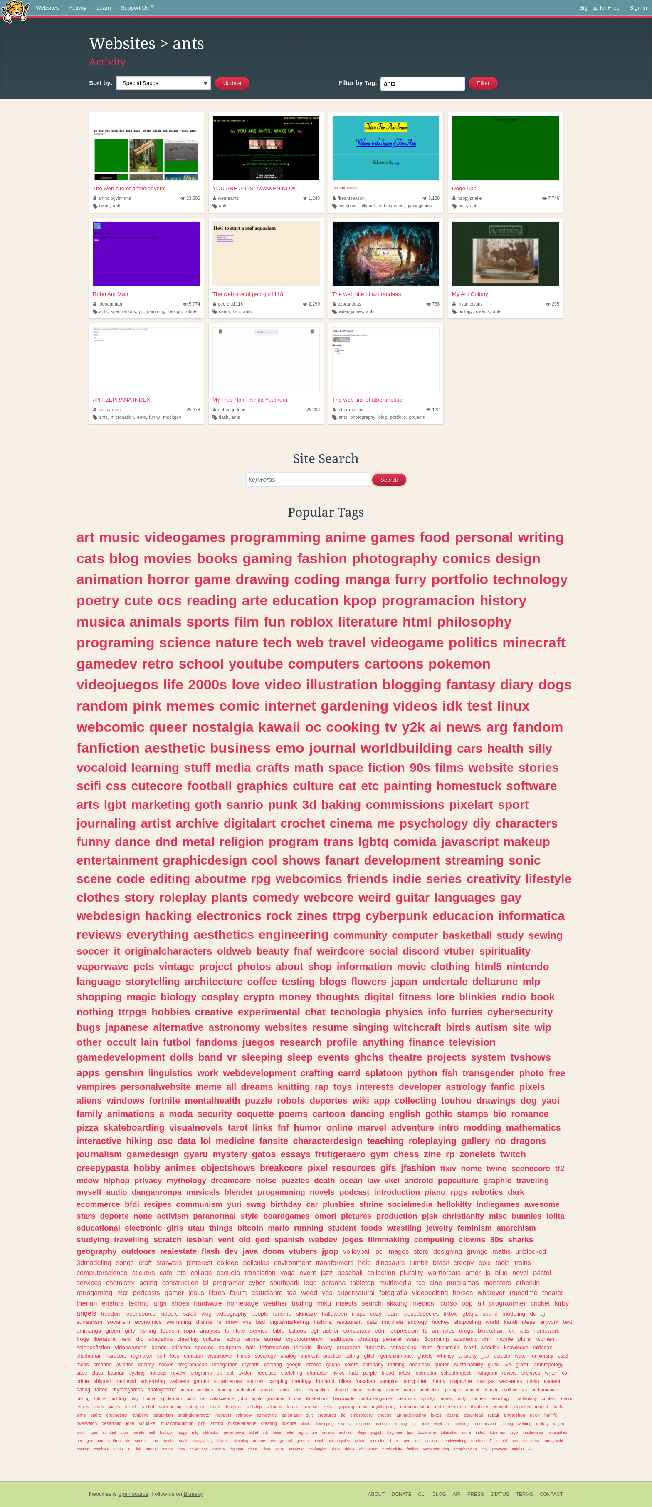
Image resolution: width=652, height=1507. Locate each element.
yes (327, 1292)
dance (133, 841)
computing (434, 1239)
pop (467, 1303)
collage (201, 1272)
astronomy (234, 1027)
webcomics (309, 878)
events (333, 1057)
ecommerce (98, 1204)
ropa (189, 1331)
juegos (258, 1042)
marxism (382, 1423)
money (295, 996)
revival (509, 1373)
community (360, 935)
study (510, 935)
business (240, 748)
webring (524, 1423)
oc (313, 727)
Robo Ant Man (110, 294)
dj (543, 1314)
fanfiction (108, 748)
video (282, 684)
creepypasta (103, 1168)
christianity (463, 1215)
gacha (333, 1365)
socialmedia (410, 1204)
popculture (458, 1180)
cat (347, 786)
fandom (538, 727)
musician (377, 1440)
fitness (415, 996)
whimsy (445, 1356)
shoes (180, 1303)
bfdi (132, 1204)
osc (165, 1141)
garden (202, 1381)
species (204, 1347)
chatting (368, 1339)
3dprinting (436, 1339)
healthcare (341, 1339)
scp (415, 1423)
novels (322, 1192)
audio (116, 1192)
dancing (367, 1114)
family (89, 1114)
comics (466, 558)
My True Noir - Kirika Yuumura (250, 400)
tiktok (450, 1314)
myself (89, 1192)
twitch (513, 1154)
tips (410, 1432)
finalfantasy (525, 1398)
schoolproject (456, 1373)
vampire (389, 1381)
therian (87, 1303)
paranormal (214, 1215)
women (545, 1339)
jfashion (418, 1168)
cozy (376, 1314)
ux (219, 1373)
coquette (255, 1114)
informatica (531, 916)
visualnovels (196, 1127)
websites (286, 1027)
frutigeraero (340, 1154)
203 (313, 409)
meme (209, 1087)
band (210, 1057)
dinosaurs (390, 1262)
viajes (115, 1406)
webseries (510, 1381)
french (131, 1406)
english (405, 1114)
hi (219, 1322)
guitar (412, 897)
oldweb (234, 951)
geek (534, 1415)
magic (141, 996)
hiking (139, 1141)
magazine (461, 1381)
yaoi (550, 1100)
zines (312, 916)
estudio (502, 1356)
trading (302, 1303)
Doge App (464, 188)
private (138, 1432)
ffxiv (448, 1168)
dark (516, 1192)
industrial (246, 1389)
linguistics (170, 1073)
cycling (137, 1373)
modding (482, 1127)
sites (82, 1373)
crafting (317, 1073)
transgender (488, 1073)
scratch (167, 1239)
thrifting (396, 1365)
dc (533, 1314)
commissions (405, 804)
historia (323, 1322)
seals (183, 1440)
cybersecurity (520, 1011)
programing (116, 642)
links (262, 1127)
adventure (412, 1127)
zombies (101, 1449)
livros (338, 1373)
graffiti (522, 1365)
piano (435, 1192)
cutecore (157, 786)
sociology (265, 1356)
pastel (542, 1272)
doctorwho (427, 1432)
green (113, 1331)
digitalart (250, 823)
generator (94, 1440)
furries (467, 1011)
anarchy (468, 1356)
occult (121, 1042)
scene (94, 878)
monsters (497, 1282)
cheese (384, 1415)
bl (205, 1282)
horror (169, 579)
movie (411, 966)
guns (493, 1365)
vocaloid (101, 767)
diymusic (347, 205)
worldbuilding (406, 748)
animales (443, 1331)
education (305, 600)
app (382, 1100)
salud (189, 1314)
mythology (186, 1180)
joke (130, 1423)
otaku (533, 1381)
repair (494, 1415)
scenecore (530, 1168)
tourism (170, 1331)
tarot (238, 1127)
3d (309, 804)
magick (542, 1406)
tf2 (559, 1168)
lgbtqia (469, 1314)
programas (463, 1282)
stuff (197, 767)
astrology (466, 1087)
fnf (283, 1127)
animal (472, 1389)
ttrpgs (132, 1011)
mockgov (172, 417)
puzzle (258, 1100)
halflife (550, 1415)
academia (160, 1339)
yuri (234, 1204)
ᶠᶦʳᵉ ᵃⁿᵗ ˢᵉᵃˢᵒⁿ (345, 188)
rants (284, 1389)
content (549, 1398)
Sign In (638, 8)
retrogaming (94, 1292)
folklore (289, 1423)
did (139, 1339)
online (339, 1127)
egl (314, 1331)
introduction (397, 1192)
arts (88, 804)
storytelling (153, 981)
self (152, 1432)
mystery (230, 1154)
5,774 (191, 303)
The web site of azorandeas (366, 294)
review (178, 1373)
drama (204, 1322)
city (484, 1449)
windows (125, 1100)
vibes (266, 1449)
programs (201, 1373)
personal (484, 537)
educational (98, 1228)
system (488, 1057)
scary (413, 1339)
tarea (292, 1406)
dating (83, 1390)
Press (475, 1494)
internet (290, 706)
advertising (153, 1381)
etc (370, 786)
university (542, 1356)
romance (529, 1114)
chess (406, 1154)
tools (503, 1262)
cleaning (187, 1339)
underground (281, 1440)
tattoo (101, 1390)
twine (104, 205)
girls (175, 1228)
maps (359, 1314)
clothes (98, 897)
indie (407, 878)
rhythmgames (127, 1390)
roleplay (183, 897)
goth (208, 804)
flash (223, 417)
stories (539, 767)
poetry (98, 600)
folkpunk (367, 205)
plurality (411, 1272)
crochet (303, 823)
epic (485, 1262)
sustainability (468, 1365)
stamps (473, 1114)
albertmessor (348, 409)
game (212, 579)
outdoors (138, 1251)
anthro (216, 1423)
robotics (487, 1192)
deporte (114, 1215)
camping (277, 1381)
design (175, 311)
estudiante (267, 1292)
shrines (478, 1398)
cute (138, 600)
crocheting (116, 1415)
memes (190, 706)
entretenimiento (450, 1406)
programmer (507, 1303)
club (124, 1432)
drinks (118, 1449)
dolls (182, 1057)
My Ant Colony (470, 294)
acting (148, 1282)
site (521, 1027)
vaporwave (103, 966)
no (500, 1141)
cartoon (328, 1114)
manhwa (392, 1322)
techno (138, 1303)
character (317, 1373)
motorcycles (339, 1440)
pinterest (199, 1262)
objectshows (228, 1168)
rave (406, 1440)
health (505, 748)
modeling (513, 1314)
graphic (497, 1180)
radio (513, 996)
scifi (89, 786)
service (259, 1331)
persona (333, 1282)
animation (110, 579)
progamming (281, 1192)
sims (81, 1415)
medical (424, 1303)
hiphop (117, 1180)
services (89, 1282)
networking (403, 1347)
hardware (208, 1303)
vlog (206, 1314)
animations (131, 1114)
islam (222, 1440)
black (305, 1423)
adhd (253, 1432)
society (146, 1365)
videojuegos (117, 684)
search (372, 1303)
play (135, 1398)
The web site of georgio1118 (247, 294)
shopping (99, 996)
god (262, 1239)
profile (341, 1042)
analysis (210, 1331)
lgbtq (373, 841)
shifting (507, 1423)
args (160, 1303)
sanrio (244, 804)
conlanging (318, 1449)
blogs (332, 981)
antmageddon (229, 409)
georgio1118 (228, 303)
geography (97, 1251)
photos (254, 966)
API (457, 1494)
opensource (141, 1314)
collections (199, 1449)
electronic (143, 1228)
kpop (360, 600)
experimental (269, 1011)
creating (269, 1423)
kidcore (170, 1314)
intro (449, 1127)
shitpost (102, 1381)
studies (518, 1449)
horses (463, 1292)
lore (445, 996)
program (294, 841)
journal (332, 748)
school (201, 663)
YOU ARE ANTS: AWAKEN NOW (254, 188)
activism (172, 1215)
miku (324, 1303)
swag (256, 1204)
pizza (88, 1127)
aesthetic (174, 748)
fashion (322, 558)
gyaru (196, 1154)
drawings (496, 1100)
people (260, 1314)
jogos (352, 1239)
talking (83, 1398)
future (100, 1398)
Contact (551, 1494)
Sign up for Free (599, 8)
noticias (157, 1373)
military (542, 1423)
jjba (485, 1356)
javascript (470, 841)
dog (529, 1100)
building (118, 1398)
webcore (328, 897)
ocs (170, 600)
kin (127, 1440)
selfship (254, 1406)
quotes (442, 1365)
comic (239, 706)
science (185, 642)
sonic (525, 860)
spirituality (505, 951)
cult (309, 1415)
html (417, 621)
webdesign (108, 916)
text (567, 1322)
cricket (540, 1303)
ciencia (218, 1449)
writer (551, 1373)
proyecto (499, 1449)
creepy (464, 1262)
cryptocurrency (304, 1339)
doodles (522, 1406)
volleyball (357, 1251)
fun (274, 621)
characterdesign (328, 1141)
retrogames (224, 1365)
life (173, 684)
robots (191, 311)
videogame (407, 642)
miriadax (542, 1347)
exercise (310, 1406)
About (376, 1494)
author (330, 1331)
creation (102, 1365)
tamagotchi (553, 1440)
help (364, 1262)
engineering (293, 934)
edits (279, 1449)
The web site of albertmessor (368, 400)
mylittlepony (383, 1406)
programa (348, 1347)
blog (382, 417)
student (342, 1228)
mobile (504, 1339)
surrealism (89, 1322)
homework (546, 1331)
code (130, 878)
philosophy (474, 621)
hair (251, 1347)
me (386, 823)
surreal (272, 1339)
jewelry (439, 1228)
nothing (95, 1011)
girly (130, 1331)
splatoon (384, 1073)
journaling (106, 823)
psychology (434, 823)
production (396, 1215)
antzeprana (107, 409)
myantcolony (467, 303)
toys (342, 1087)
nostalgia (223, 727)
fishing (148, 1331)
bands (159, 1347)
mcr (122, 1292)
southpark (284, 1282)
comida (415, 841)
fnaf (303, 951)
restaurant (349, 1322)
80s (497, 1239)
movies (167, 558)
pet (79, 1440)
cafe (166, 1272)
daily (336, 1449)
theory (438, 1381)
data (187, 1141)
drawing (262, 579)
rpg (261, 878)
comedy (275, 897)
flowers (368, 981)
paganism (163, 1415)
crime (83, 1381)
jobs (243, 1398)
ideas (528, 1322)
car (312, 1204)
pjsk (430, 1215)
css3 (563, 1356)
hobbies (170, 1011)
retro (158, 663)
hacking (168, 916)
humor (307, 1127)
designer (233, 1406)
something (267, 1415)
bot (230, 1373)
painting (408, 786)
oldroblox (211, 1432)
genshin (124, 1072)
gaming (268, 558)
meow (88, 1180)
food (435, 537)
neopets (223, 1415)
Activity (77, 8)
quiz (94, 1432)
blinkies (477, 996)
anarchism (516, 1228)
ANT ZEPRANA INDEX (122, 400)
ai (436, 727)
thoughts (338, 996)
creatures (327, 1415)
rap (322, 1087)
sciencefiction (93, 1347)
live (507, 1365)
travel (347, 642)
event (308, 1272)
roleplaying (433, 1141)
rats (524, 1331)
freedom (111, 1314)
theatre (405, 1057)
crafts (272, 767)
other (89, 1042)
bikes (345, 1381)
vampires (96, 1087)
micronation (122, 417)
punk (282, 804)
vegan (558, 1423)
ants (117, 205)
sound (490, 1314)
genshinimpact (396, 1356)
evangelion (318, 1389)
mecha (168, 1440)
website (491, 767)
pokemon (459, 663)
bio (499, 1114)
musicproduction (177, 1423)
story (139, 897)
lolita (555, 1215)
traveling (532, 1180)
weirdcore (341, 951)
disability (479, 1406)
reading (212, 600)
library (324, 1347)
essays (296, 1154)
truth (426, 1347)
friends (367, 878)
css (116, 786)
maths (501, 1251)
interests (375, 1087)
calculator (291, 1415)
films (449, 767)
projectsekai (234, 1432)
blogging (411, 684)
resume (330, 1027)
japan (404, 981)
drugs (466, 1331)
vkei (392, 1180)
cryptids (250, 1365)
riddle (349, 1449)
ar (448, 1423)
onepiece (419, 1365)
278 (193, 409)
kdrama (180, 1347)
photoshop (514, 1415)
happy (181, 1432)
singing (371, 1027)
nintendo (527, 966)
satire (95, 1415)
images (398, 1251)
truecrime (523, 1292)
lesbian (199, 1239)
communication (415, 1406)
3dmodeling (94, 1262)
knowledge (516, 1347)
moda (181, 1114)
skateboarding (134, 1127)
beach (319, 1440)
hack (215, 1406)
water (521, 1356)
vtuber (459, 951)
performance (544, 1389)
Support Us (137, 8)
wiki (360, 1100)
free (557, 1073)
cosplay (220, 996)
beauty (273, 951)
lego (310, 1282)
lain (149, 1042)
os (202, 1398)
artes (404, 1373)
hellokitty (454, 1204)
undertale (444, 981)
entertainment (117, 860)
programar (228, 1282)
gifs (388, 1168)
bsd (260, 1322)
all (231, 1087)
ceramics (407, 1398)
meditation (430, 1389)
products (518, 1440)
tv (391, 727)
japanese (126, 1027)
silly (540, 748)
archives (530, 1373)
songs (125, 1262)
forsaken (365, 1381)
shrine (371, 1204)
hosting (83, 1449)
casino (431, 1440)
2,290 (311, 303)
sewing (546, 935)
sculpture (230, 1347)
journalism (99, 1154)
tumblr (419, 1262)
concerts (501, 1406)
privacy (148, 1180)
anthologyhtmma (112, 198)
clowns (472, 1239)
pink (147, 706)
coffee (262, 981)
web (310, 642)
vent (226, 1239)
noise (266, 1180)
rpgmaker (141, 1356)
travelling (131, 1239)
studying (93, 1239)
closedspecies (421, 1314)
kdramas (497, 1432)
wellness (179, 1381)
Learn (103, 8)
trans (339, 841)
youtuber (275, 1398)
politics (473, 642)
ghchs (369, 1057)
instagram (486, 1373)
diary (517, 684)
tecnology (499, 1398)
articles (267, 1389)
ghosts (424, 1356)
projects (417, 417)
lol (205, 1141)
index (480, 1432)
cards (224, 311)
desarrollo (111, 1423)
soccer (93, 951)
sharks (520, 1239)
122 (433, 409)
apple (257, 1398)
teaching (385, 1141)
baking (341, 804)
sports (208, 621)
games (392, 537)
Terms (524, 1494)
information (365, 966)
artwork (549, 1322)
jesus (196, 1292)
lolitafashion (558, 1432)
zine (432, 1154)
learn (392, 1314)
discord (421, 951)
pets (462, 205)
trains (522, 1262)
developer (420, 1087)
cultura (211, 1339)
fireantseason (349, 198)
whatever (491, 1292)
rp (450, 1154)
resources (354, 1168)
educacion (463, 916)
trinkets (303, 1347)
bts (181, 1272)
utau (196, 1228)
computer (415, 935)
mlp (532, 981)
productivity (392, 1449)
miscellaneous (242, 1423)
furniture (235, 1331)
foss (174, 1356)
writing (541, 537)
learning (155, 767)
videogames (391, 205)
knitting (294, 1087)
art (85, 537)
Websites (47, 8)
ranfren (114, 1440)
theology (301, 1381)
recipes (157, 1204)
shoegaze (196, 1406)
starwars (169, 1262)
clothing (450, 966)
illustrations (317, 1398)
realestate (178, 1251)
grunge (477, 1251)
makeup (527, 841)
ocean (351, 1180)
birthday (286, 1204)
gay (510, 897)
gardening (354, 706)
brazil (470, 1347)
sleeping (261, 1057)
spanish (289, 1239)
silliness (274, 1406)
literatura (105, 1339)
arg (497, 727)
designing (447, 1251)
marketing (160, 804)
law (373, 1180)
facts (558, 1406)
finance (426, 1042)
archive (197, 823)
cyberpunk (397, 916)
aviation (124, 1365)
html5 (488, 966)
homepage (243, 1303)
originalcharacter (194, 1415)
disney (392, 1389)
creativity (494, 878)
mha (535, 1440)
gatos (264, 1154)
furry (411, 579)
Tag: (357, 82)
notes (98, 1406)
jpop (330, 1251)
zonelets (477, 1154)
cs (564, 1373)
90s (420, 767)
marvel (372, 1127)
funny (154, 417)
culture (313, 786)
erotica (313, 1365)
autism (491, 1027)
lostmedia (425, 1373)
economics (148, 1322)
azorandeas (347, 303)
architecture (213, 981)
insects (483, 311)
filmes (243, 1356)
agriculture (308, 1432)
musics (328, 1432)
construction (180, 1282)
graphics (262, 786)
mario (278, 1228)
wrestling (404, 1228)
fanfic (503, 1087)
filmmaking (389, 1239)
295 (552, 303)
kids (353, 1373)
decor (566, 1398)
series (444, 878)
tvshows (531, 1057)
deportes (329, 1100)
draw (232, 1322)
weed (309, 1292)
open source (133, 1494)
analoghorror (162, 1390)
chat (315, 1011)
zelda (328, 1406)
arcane (259, 1440)
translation (260, 1272)
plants (229, 897)
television (472, 1042)
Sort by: (101, 82)
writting (374, 1389)
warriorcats (444, 1272)
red (418, 1440)
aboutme (221, 878)
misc (498, 1215)
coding (317, 579)
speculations (123, 311)
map (154, 1440)
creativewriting (454, 1440)
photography (362, 417)
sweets (344, 1423)
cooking (353, 727)
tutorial (152, 1449)
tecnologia (355, 1011)
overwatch (87, 1423)
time (181, 1449)
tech (277, 642)
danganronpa (157, 1192)
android (419, 1180)
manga (367, 579)
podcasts (146, 1292)
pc (379, 1251)
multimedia (395, 1282)
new (363, 1406)
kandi (510, 1322)
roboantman (107, 303)
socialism (119, 1322)
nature (236, 642)
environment (292, 1262)
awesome (542, 1204)
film (246, 621)
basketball (467, 935)
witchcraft (417, 1027)
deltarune (495, 981)
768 (433, 303)
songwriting (203, 1440)
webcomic (110, 727)
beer (394, 1440)
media (233, 767)
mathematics (533, 1127)
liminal (149, 1398)
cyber (257, 1282)
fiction (386, 767)
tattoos (297, 1331)
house (295, 1398)
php (202, 1423)
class (97, 1373)
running (308, 1228)
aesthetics (224, 934)
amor (473, 1272)
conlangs (463, 1423)
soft (161, 1356)
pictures (356, 1215)
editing (170, 878)
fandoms (217, 1042)
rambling (139, 1415)
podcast (354, 1192)
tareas (446, 1398)
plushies (339, 1204)
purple (370, 1373)
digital (379, 996)
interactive (99, 1141)
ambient (310, 1356)
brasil (441, 1262)
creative (214, 1011)
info (437, 1011)
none (142, 1215)
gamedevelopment (121, 1057)
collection (381, 1272)
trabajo (166, 1432)
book (543, 996)
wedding (490, 1347)
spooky (427, 1398)
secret (140, 1440)
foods (371, 1228)
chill (487, 1339)
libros (217, 1292)
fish (236, 311)
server (166, 1365)
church (490, 1389)
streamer (296, 1449)
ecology (417, 1322)
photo (531, 1073)
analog (288, 1356)
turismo (282, 1314)
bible (278, 1331)
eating (352, 1356)
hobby (147, 1168)
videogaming (131, 1347)
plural (524, 1339)
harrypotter (414, 1381)
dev (231, 1251)
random (102, 706)
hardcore (116, 1356)
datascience (222, 1398)
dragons (528, 1141)
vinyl (438, 1423)
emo (141, 417)
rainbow (244, 1415)
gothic (438, 1114)
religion (242, 841)
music (119, 537)
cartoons (394, 663)
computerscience (102, 1272)
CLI (422, 1494)
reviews (99, 934)
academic (466, 1339)
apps (88, 1072)
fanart (342, 860)
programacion (428, 600)
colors (351, 1365)
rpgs (458, 1192)
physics (404, 1011)
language (99, 981)
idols (298, 1389)
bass (277, 1432)
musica (101, 621)
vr (232, 1057)
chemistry (120, 1282)
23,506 (190, 198)
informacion (274, 1347)
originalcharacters (168, 951)
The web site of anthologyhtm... (132, 188)
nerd (125, 1339)
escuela (228, 1272)
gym (379, 1154)
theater (552, 1292)
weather (275, 1303)
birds (458, 1027)
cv (512, 1331)
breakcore (281, 1168)
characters (526, 823)
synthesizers (514, 1389)
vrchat (148, 1406)
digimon (236, 1449)
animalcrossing (411, 1415)
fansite (274, 1141)
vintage (176, 966)
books (217, 558)
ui (129, 1449)
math (309, 767)
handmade (344, 1398)
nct (531, 1449)
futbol (177, 1042)
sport (513, 804)
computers (324, 663)
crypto (259, 996)
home (471, 1168)
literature (368, 621)
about (289, 966)
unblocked (531, 1251)
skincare (306, 1314)
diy (482, 823)
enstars (113, 1303)
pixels (532, 1087)
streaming (474, 860)
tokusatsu (449, 1432)
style (249, 1215)
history (503, 600)
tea (292, 1292)
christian (193, 1356)
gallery (475, 1141)
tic (343, 1415)
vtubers (303, 1251)
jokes (436, 1415)
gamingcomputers (424, 205)
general (392, 1339)
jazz (327, 1272)
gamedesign (152, 1154)
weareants (226, 198)
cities (252, 1449)
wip (543, 1027)
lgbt (115, 804)
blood (388, 1373)
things (221, 1228)
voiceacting (170, 1406)
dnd (166, 841)
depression (404, 1331)
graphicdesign (205, 860)
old (244, 1239)
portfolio (398, 417)
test (479, 706)
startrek (255, 1381)
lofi (138, 1449)
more (466, 1432)
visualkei (147, 1423)
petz (371, 1322)
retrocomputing (436, 1449)
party (462, 1398)
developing (324, 1423)
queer (168, 727)
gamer (174, 1292)
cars (469, 748)
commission (485, 1423)
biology (465, 311)
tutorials (375, 1347)
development (402, 860)
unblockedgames (376, 1398)
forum (238, 1292)
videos (415, 706)
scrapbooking (465, 1449)
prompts (453, 1389)
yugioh (377, 1432)
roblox (311, 621)
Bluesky (193, 1494)
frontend (325, 1381)
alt (480, 1303)
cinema (351, 823)
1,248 (311, 198)
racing (232, 1339)
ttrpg (347, 916)
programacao (192, 1365)
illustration (342, 684)
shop (320, 966)
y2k (413, 727)
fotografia (393, 1292)
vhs (246, 1322)
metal (199, 841)
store (421, 1251)
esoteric (553, 1381)
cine (436, 1282)
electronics (229, 916)
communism (199, 1204)
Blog (439, 1494)
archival (346, 1432)
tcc (420, 1282)
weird (374, 897)
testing (298, 981)
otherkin (528, 1282)
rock (279, 916)
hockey (440, 1322)
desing (452, 1415)
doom (273, 1251)
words (167, 1449)
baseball (349, 1272)
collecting (416, 1100)
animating (239, 1440)
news (463, 727)
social (383, 951)
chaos (83, 1406)
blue (501, 1272)
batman (116, 1373)
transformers (334, 1262)
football (210, 786)
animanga (89, 1331)
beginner (395, 1432)
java (250, 1251)
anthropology (548, 1365)
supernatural (356, 1292)
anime (345, 537)
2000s (207, 684)
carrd (349, 1073)
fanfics (412, 1449)
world (492, 1322)
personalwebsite (156, 1087)
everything (157, 934)
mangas (485, 1381)
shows (301, 860)
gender (303, 1440)
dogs (555, 684)
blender (239, 1192)
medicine (235, 1141)
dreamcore (231, 1180)
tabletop (363, 1282)
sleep (300, 1057)
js (487, 1272)
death (324, 1180)
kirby (562, 1303)
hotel (290, 1432)
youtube (256, 663)
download (473, 1415)
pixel (318, 1168)
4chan (360, 1440)
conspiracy (356, 1331)
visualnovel (219, 1356)
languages (465, 897)
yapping (346, 1406)
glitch (369, 1356)
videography (231, 1314)
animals (156, 621)
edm (380, 1331)
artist (156, 823)
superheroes (228, 1381)
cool (264, 860)
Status (500, 1494)
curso (448, 1303)
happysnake (467, 198)
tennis (251, 1339)
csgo (513, 1432)
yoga (287, 1272)
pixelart (471, 804)
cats (91, 558)
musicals (203, 1192)
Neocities (100, 1494)
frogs (83, 1339)
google (293, 1365)
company (373, 1365)
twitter (245, 1373)
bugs (89, 1027)
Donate (401, 1494)
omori (325, 1215)
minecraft (534, 642)
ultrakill (341, 1389)
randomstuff (481, 1440)
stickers (143, 1272)
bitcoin (250, 1228)
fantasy (470, 684)
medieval (126, 1381)
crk (265, 1432)
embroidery (361, 1415)
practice (332, 1356)
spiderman (171, 1398)
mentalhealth (212, 1100)
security (215, 1114)
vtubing (400, 1423)
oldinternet (368, 1449)
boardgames (286, 1215)
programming (152, 311)
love (246, 684)
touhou (456, 1100)
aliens (89, 1100)
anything (383, 1042)
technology (530, 579)
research (301, 1042)
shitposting (467, 1322)
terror (81, 1432)
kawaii (279, 727)
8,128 (431, 198)
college (227, 1262)
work (207, 1073)
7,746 (550, 198)
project (215, 966)
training (225, 1389)
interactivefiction (197, 1389)
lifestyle (549, 878)
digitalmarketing (289, 1322)
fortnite (164, 1100)
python (422, 1073)
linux (513, 706)
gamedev (107, 663)
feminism (474, 1228)
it (117, 951)
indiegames (498, 1204)
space (345, 767)
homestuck (468, 786)
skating (397, 1303)
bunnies (526, 1215)
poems (293, 1114)
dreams (257, 1087)
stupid (501, 1440)
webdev (323, 1239)
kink (426, 1423)
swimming (178, 1322)
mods (83, 1365)
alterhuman (89, 1356)
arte (255, 600)
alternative (178, 1027)
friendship (448, 1347)
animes (180, 1168)
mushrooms (533, 1432)
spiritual (109, 1432)
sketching (291, 1373)
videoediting (430, 1292)
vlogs (361, 1432)
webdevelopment (259, 1073)
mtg (195, 1432)
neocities (267, 1373)
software (531, 786)
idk (452, 706)
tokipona (362, 1423)
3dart (357, 1389)
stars (86, 1215)
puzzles (295, 1180)
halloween (334, 1314)
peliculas (256, 1262)
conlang (273, 1365)
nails (191, 1398)
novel (520, 1272)
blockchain (491, 1331)
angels (86, 1313)
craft (144, 1262)
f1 (424, 1331)
